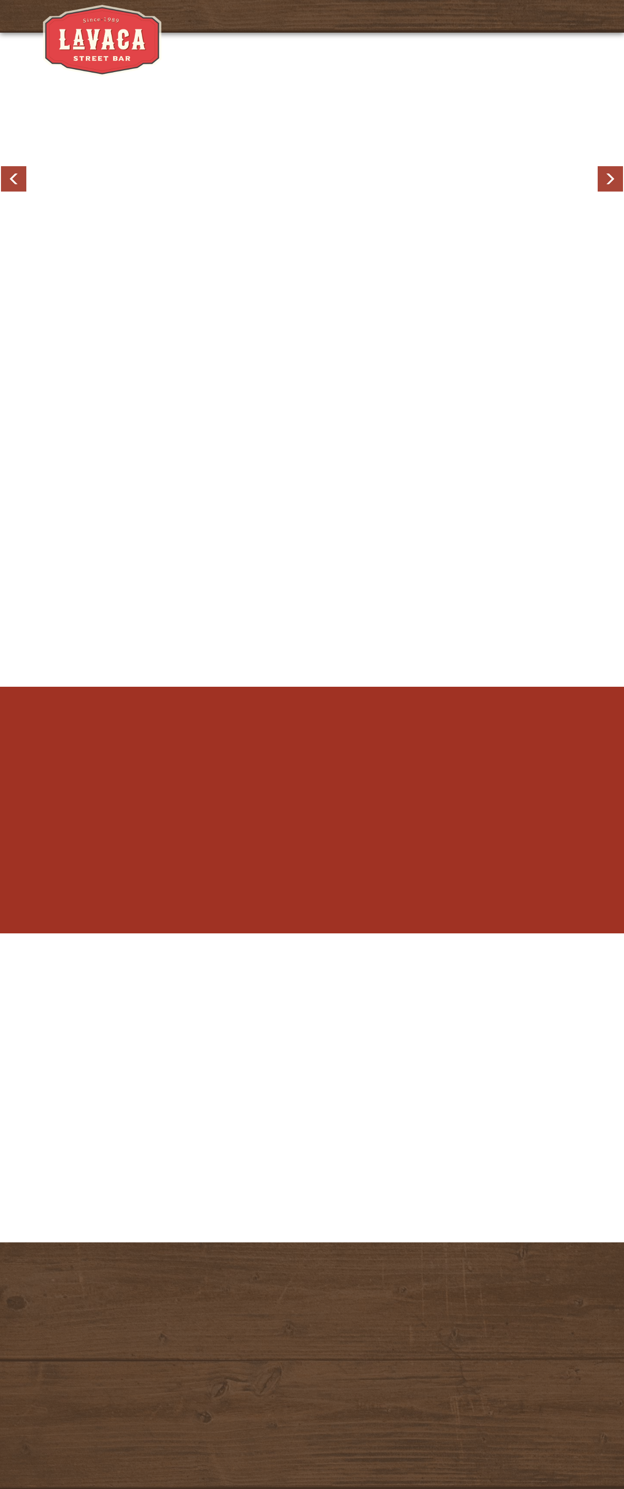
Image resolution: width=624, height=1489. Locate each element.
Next (610, 179)
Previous (13, 179)
